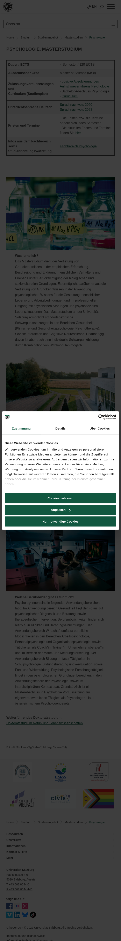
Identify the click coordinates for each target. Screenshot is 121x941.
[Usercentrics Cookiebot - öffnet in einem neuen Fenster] (98, 417)
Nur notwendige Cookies (60, 521)
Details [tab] (60, 428)
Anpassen (61, 509)
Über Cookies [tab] (100, 428)
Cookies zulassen (60, 498)
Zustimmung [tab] (21, 428)
